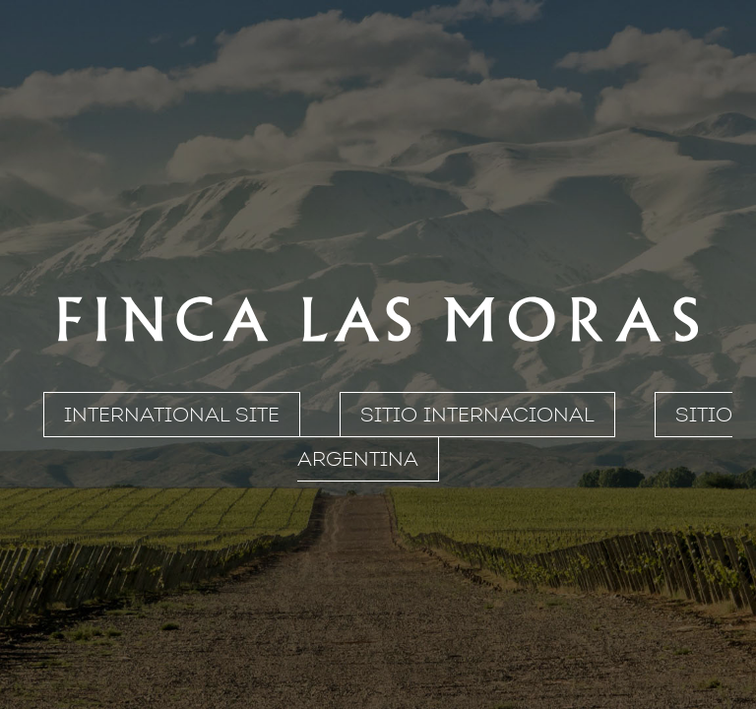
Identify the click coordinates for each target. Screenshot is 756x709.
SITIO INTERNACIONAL (477, 414)
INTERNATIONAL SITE (172, 414)
